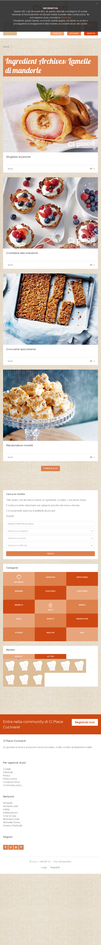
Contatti (7, 769)
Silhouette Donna (11, 822)
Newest (19, 656)
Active (50, 656)
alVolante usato (10, 806)
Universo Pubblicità (12, 825)
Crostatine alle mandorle (22, 253)
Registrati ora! (85, 722)
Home (6, 47)
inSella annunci (10, 812)
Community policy (12, 785)
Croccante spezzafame (21, 349)
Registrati (55, 867)
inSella (6, 809)
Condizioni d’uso (11, 782)
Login (44, 867)
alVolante (7, 803)
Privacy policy (10, 779)
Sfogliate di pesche (18, 156)
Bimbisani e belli (11, 819)
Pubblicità (8, 772)
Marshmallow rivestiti (19, 445)
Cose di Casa (9, 816)
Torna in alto (50, 468)
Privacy (6, 775)
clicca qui (66, 17)
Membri (10, 649)
